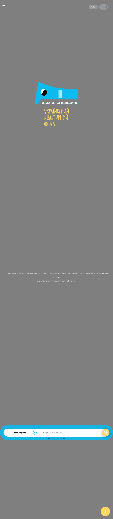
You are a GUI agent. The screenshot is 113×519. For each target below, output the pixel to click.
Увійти (93, 7)
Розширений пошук (56, 438)
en (105, 7)
